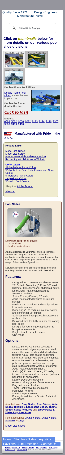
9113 (35, 121)
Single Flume (48, 417)
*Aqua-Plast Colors (16, 178)
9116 (48, 121)
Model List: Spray (15, 153)
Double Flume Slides (14, 59)
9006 (21, 121)
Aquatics (45, 439)
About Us (16, 447)
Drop (21, 420)
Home (7, 439)
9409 (14, 124)
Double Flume (32, 417)
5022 (14, 121)
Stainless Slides (25, 439)
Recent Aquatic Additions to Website (25, 159)
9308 (7, 124)
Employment (41, 447)
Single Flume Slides (14, 76)
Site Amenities (28, 444)
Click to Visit (16, 112)
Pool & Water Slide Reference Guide (25, 156)
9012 (28, 121)
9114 (42, 121)
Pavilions (9, 444)
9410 (21, 124)
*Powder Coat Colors (17, 181)
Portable (10, 420)
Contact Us (48, 444)
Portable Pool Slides (37, 59)
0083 (7, 121)
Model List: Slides (15, 151)
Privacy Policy (28, 447)
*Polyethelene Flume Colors (20, 167)
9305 (55, 121)
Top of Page (22, 449)
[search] (32, 28)
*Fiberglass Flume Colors (19, 175)
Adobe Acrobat (25, 186)
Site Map (10, 191)
